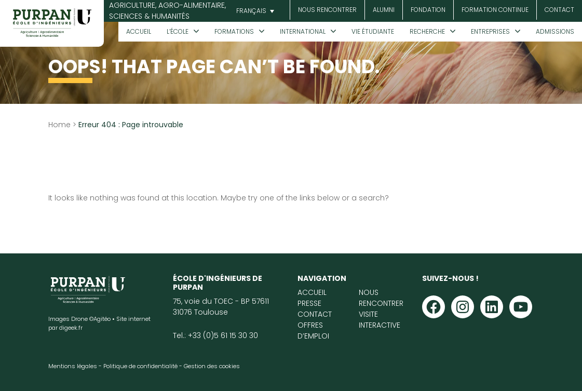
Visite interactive (379, 319)
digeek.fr (71, 327)
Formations (234, 31)
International (303, 31)
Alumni (384, 9)
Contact (559, 9)
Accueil (138, 31)
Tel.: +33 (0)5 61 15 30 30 (215, 335)
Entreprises (490, 31)
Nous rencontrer (327, 9)
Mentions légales (72, 366)
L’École (177, 31)
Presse (309, 303)
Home (59, 124)
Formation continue (495, 9)
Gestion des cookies (212, 366)
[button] (253, 11)
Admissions (555, 31)
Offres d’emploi (313, 330)
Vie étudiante (372, 31)
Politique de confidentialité (140, 366)
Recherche (427, 31)
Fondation (428, 9)
